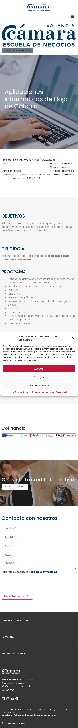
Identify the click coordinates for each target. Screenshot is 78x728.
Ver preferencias (39, 385)
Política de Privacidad (43, 572)
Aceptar (39, 368)
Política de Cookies (21, 392)
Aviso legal (61, 392)
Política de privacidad (43, 392)
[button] (73, 338)
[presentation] (25, 584)
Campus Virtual (15, 723)
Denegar (39, 377)
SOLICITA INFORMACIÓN (17, 50)
